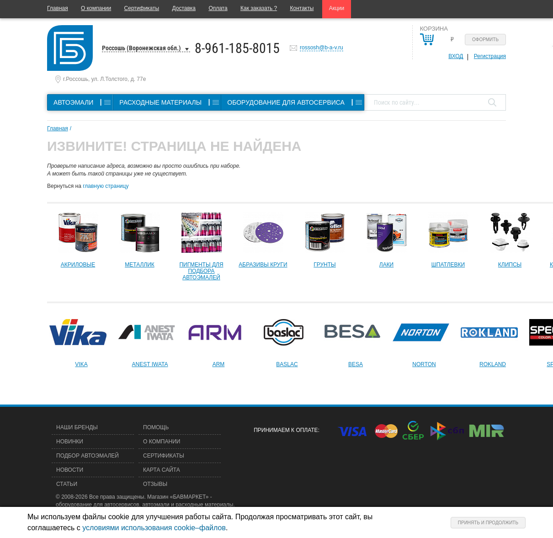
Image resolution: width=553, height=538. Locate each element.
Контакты (302, 8)
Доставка (184, 8)
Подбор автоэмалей (87, 456)
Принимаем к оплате (286, 430)
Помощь (156, 427)
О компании (96, 8)
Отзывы (155, 484)
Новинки (69, 441)
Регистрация (490, 56)
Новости (69, 470)
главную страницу (105, 186)
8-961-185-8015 (237, 48)
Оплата (217, 8)
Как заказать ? (258, 8)
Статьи (66, 484)
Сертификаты (142, 8)
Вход (455, 56)
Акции (337, 8)
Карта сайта (161, 470)
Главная (57, 8)
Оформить (485, 39)
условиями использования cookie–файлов (154, 528)
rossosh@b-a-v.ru (321, 47)
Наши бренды (77, 427)
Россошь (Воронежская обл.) (141, 48)
